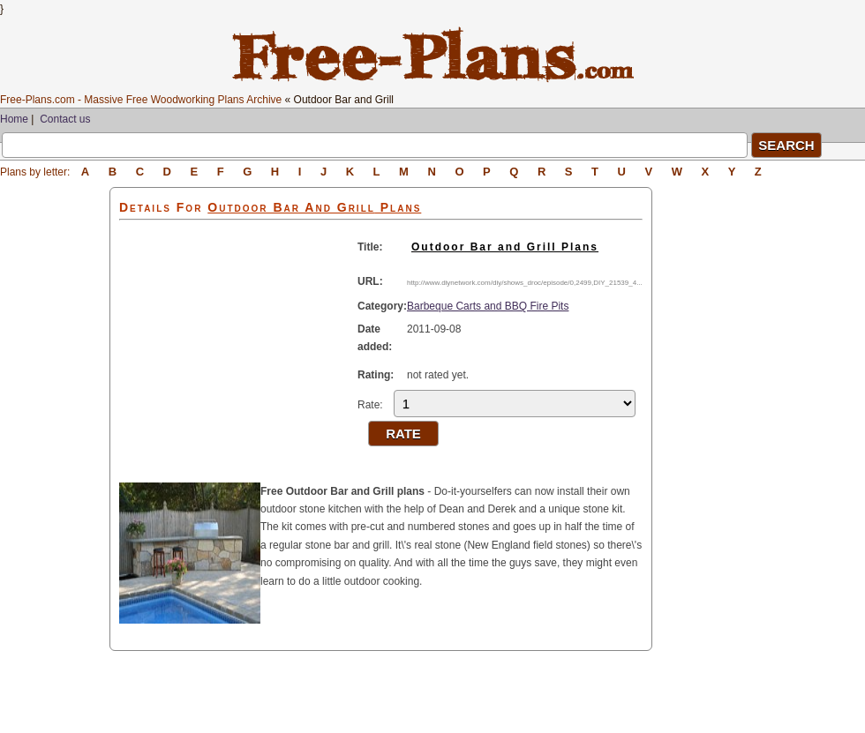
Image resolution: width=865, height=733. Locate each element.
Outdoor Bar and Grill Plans (504, 247)
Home (14, 119)
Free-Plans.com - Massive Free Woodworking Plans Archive (141, 99)
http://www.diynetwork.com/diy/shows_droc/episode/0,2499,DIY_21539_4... (525, 283)
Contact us (65, 119)
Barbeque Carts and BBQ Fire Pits (487, 306)
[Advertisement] (55, 451)
